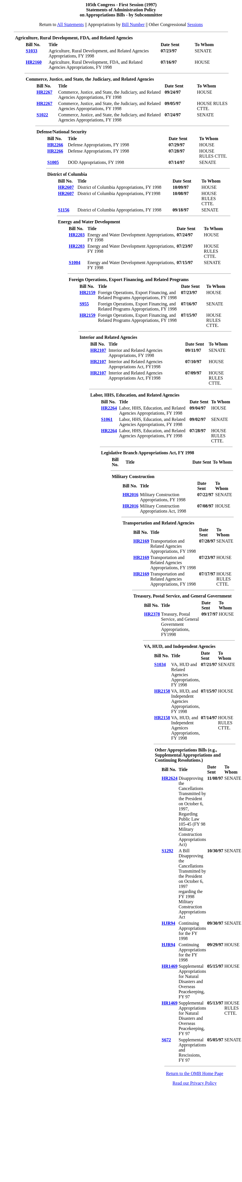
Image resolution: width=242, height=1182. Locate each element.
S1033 (31, 50)
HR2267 (44, 92)
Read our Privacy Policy (195, 1083)
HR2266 (55, 144)
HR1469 (169, 966)
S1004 (74, 262)
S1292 (167, 850)
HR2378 (152, 614)
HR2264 (109, 408)
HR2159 (87, 292)
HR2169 (141, 541)
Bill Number (133, 24)
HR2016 (130, 494)
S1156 (63, 209)
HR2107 (98, 350)
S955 (84, 303)
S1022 (42, 114)
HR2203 (77, 234)
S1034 (160, 664)
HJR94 (168, 923)
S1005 (53, 162)
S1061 (107, 419)
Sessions (195, 24)
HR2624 (169, 778)
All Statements (70, 24)
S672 (166, 1039)
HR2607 (66, 187)
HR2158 (162, 691)
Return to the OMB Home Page (194, 1073)
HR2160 (34, 62)
